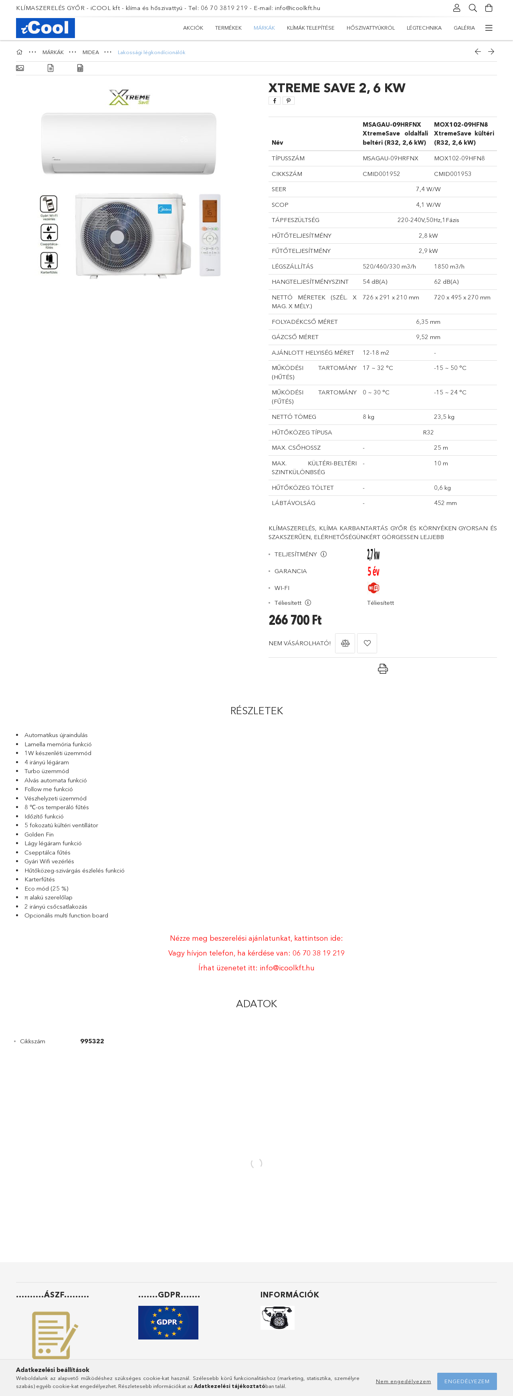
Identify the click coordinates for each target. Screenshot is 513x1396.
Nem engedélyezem (403, 1381)
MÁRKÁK (264, 27)
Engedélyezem (467, 1381)
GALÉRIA (464, 27)
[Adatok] (80, 68)
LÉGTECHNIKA (424, 27)
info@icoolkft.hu (287, 968)
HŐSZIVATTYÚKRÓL (371, 27)
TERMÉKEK (228, 27)
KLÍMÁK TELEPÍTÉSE (311, 27)
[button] (345, 643)
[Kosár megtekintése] (489, 8)
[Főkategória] (20, 52)
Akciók (193, 27)
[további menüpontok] (489, 28)
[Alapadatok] (20, 68)
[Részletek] (50, 68)
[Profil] (457, 8)
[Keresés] (473, 8)
